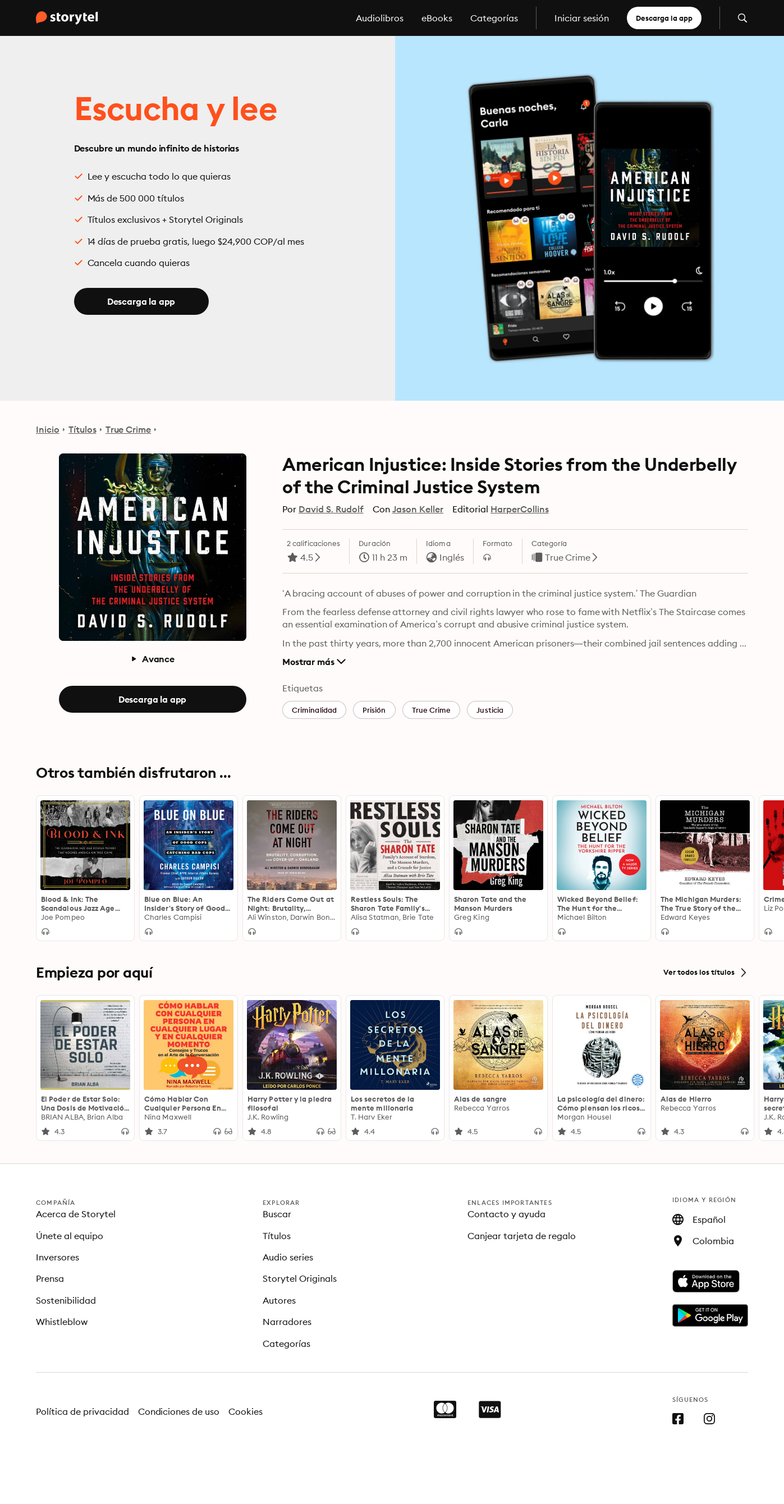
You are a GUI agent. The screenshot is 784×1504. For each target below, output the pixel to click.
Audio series (288, 1257)
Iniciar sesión (581, 18)
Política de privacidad (82, 1411)
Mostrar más (314, 661)
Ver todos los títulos (705, 972)
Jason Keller (418, 509)
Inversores (57, 1257)
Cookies (245, 1411)
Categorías (494, 18)
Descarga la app (664, 17)
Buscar (277, 1213)
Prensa (50, 1278)
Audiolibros (380, 18)
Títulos (82, 429)
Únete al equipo (69, 1235)
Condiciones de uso (179, 1411)
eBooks (436, 18)
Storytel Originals (300, 1278)
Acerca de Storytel (76, 1213)
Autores (279, 1300)
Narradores (287, 1321)
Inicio (47, 429)
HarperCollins (519, 509)
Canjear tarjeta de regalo (521, 1235)
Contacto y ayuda (506, 1213)
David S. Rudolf (331, 509)
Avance (152, 658)
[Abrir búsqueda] (742, 17)
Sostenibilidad (66, 1300)
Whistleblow (62, 1321)
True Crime (129, 429)
